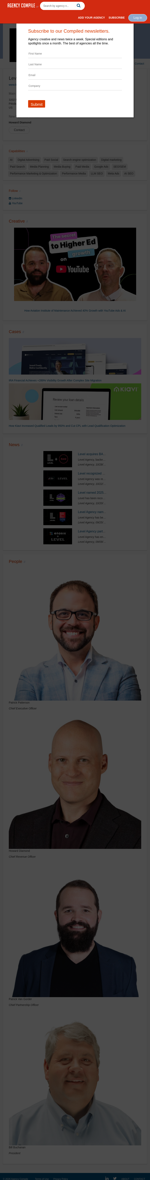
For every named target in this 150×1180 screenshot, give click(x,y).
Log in (137, 17)
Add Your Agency (91, 17)
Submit (37, 104)
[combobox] (62, 6)
